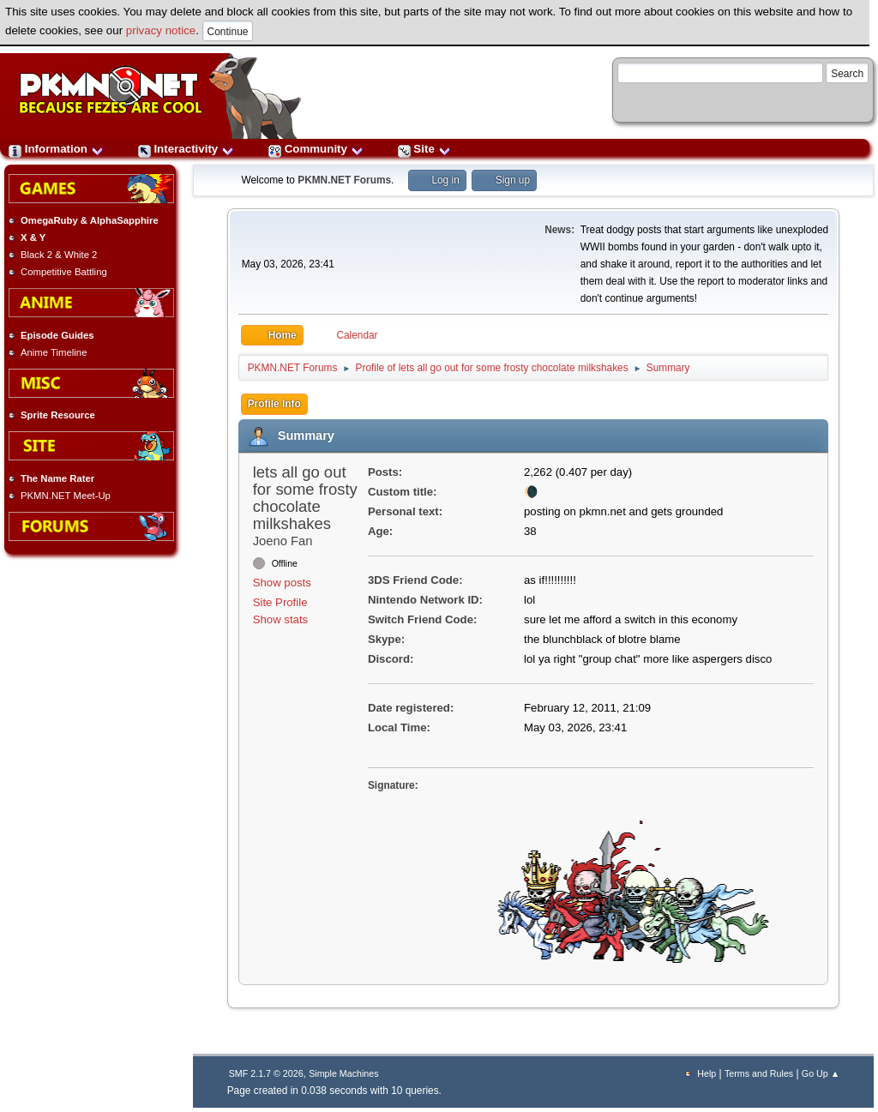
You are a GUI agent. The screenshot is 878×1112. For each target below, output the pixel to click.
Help (706, 1073)
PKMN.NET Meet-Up (66, 495)
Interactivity (186, 148)
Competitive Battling (64, 272)
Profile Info (274, 404)
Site (424, 148)
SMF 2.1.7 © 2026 (266, 1073)
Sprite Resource (58, 415)
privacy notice (161, 30)
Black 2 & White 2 (59, 254)
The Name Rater (57, 478)
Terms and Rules (759, 1073)
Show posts (282, 582)
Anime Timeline (54, 352)
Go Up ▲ (820, 1073)
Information (56, 148)
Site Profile (280, 602)
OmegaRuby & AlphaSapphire (90, 220)
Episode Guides (57, 335)
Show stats (281, 619)
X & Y (33, 237)
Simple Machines (343, 1073)
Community (316, 148)
